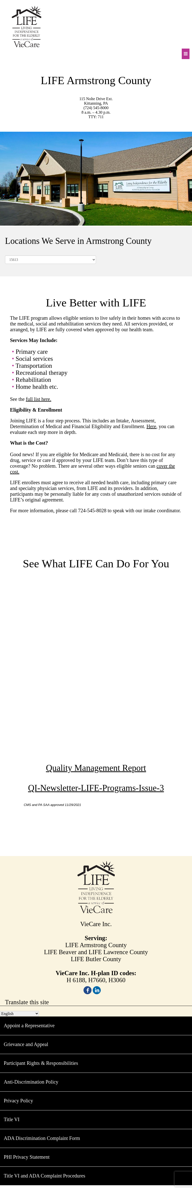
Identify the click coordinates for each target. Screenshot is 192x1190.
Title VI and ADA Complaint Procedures (44, 1175)
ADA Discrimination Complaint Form (42, 1138)
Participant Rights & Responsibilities (41, 1063)
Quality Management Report (96, 768)
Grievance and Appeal (26, 1044)
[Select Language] (19, 1013)
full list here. (38, 399)
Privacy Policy (18, 1100)
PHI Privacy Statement (27, 1157)
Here (151, 426)
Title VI (12, 1119)
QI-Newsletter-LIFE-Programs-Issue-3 (96, 788)
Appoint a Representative (29, 1025)
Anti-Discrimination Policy (31, 1082)
